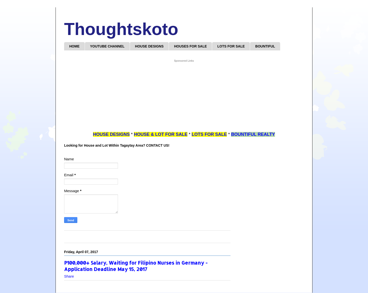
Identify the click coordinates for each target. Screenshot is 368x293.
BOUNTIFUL (265, 46)
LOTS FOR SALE (231, 46)
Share (69, 276)
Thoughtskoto (121, 29)
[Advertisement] (184, 97)
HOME (74, 46)
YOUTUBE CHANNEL (107, 46)
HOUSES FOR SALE (190, 46)
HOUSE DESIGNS (149, 46)
